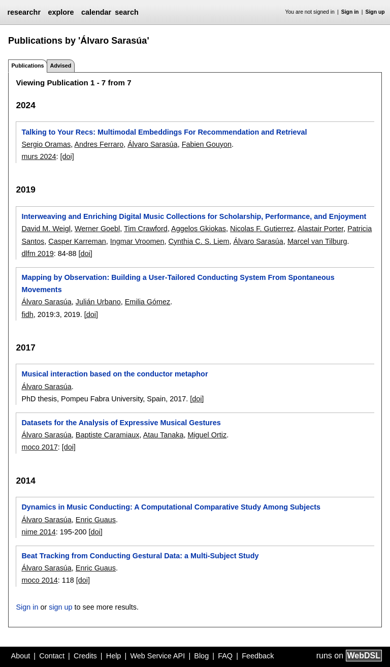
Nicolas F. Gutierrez (262, 229)
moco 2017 (39, 447)
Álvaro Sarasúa (152, 144)
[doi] (67, 156)
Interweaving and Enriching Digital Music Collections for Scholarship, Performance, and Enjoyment (193, 216)
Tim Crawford (146, 229)
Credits (85, 656)
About (20, 656)
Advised (60, 65)
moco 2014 (39, 580)
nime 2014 (38, 532)
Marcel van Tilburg (317, 241)
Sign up (375, 12)
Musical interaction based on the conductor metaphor (114, 374)
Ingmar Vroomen (137, 241)
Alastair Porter (320, 229)
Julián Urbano (98, 302)
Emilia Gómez (148, 302)
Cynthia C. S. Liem (199, 241)
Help (113, 656)
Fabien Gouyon (207, 144)
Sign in (350, 12)
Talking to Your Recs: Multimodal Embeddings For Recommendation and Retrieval (164, 132)
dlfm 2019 (37, 253)
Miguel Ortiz (206, 435)
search (126, 12)
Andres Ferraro (98, 144)
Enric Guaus (96, 520)
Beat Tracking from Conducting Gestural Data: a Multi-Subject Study (139, 556)
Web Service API (157, 656)
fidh (27, 314)
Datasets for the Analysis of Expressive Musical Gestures (120, 423)
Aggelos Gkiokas (198, 229)
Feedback (258, 656)
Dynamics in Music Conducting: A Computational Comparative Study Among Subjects (170, 507)
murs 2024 (38, 156)
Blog (201, 656)
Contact (51, 656)
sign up (60, 607)
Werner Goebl (97, 229)
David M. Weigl (46, 229)
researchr (24, 12)
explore (61, 12)
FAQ (225, 656)
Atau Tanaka (163, 435)
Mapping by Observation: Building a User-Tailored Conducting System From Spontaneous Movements (177, 283)
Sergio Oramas (46, 144)
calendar (96, 12)
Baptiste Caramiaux (108, 435)
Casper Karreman (77, 241)
